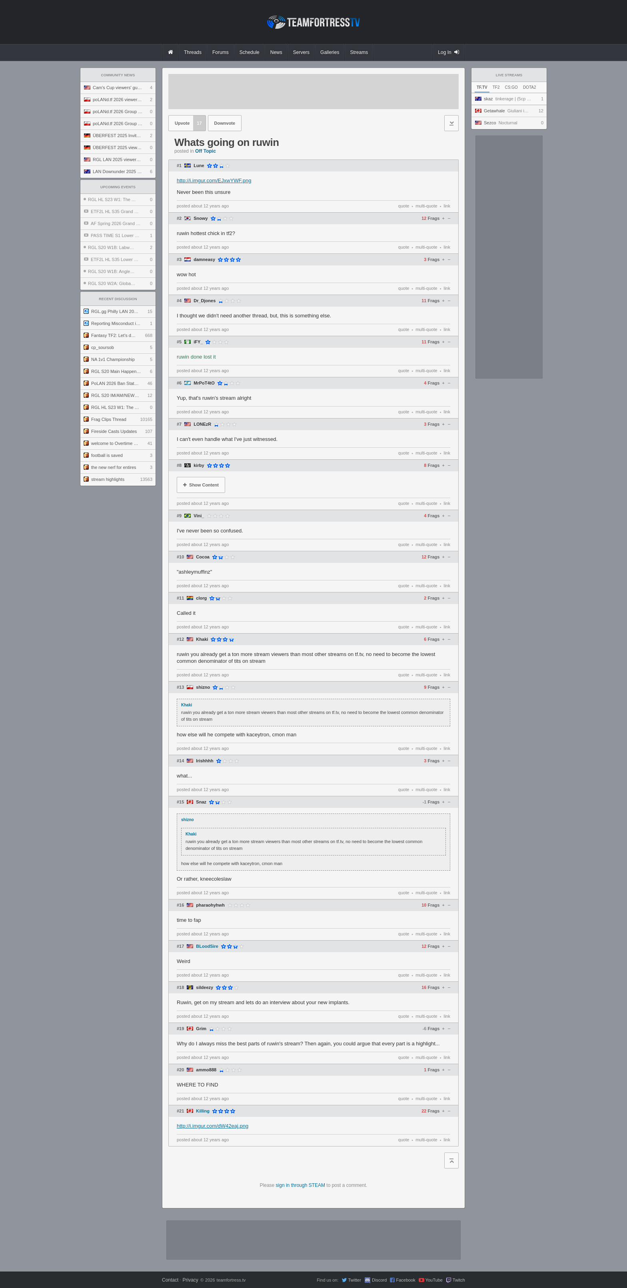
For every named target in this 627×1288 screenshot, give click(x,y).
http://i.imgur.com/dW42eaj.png (212, 1126)
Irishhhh (204, 761)
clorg (201, 598)
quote (403, 205)
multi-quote (426, 205)
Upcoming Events (118, 187)
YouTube (434, 1280)
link (446, 205)
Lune (199, 165)
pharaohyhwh (210, 905)
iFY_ (198, 342)
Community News (118, 75)
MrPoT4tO (204, 383)
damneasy (204, 259)
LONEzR (202, 424)
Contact (170, 1280)
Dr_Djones (205, 301)
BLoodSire (207, 946)
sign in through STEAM (300, 1185)
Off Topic (205, 151)
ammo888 (206, 1070)
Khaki (202, 639)
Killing (203, 1111)
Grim (201, 1029)
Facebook (405, 1280)
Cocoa (203, 557)
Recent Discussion (118, 299)
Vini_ (199, 516)
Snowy (201, 218)
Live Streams (509, 75)
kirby (199, 465)
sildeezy (204, 987)
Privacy (190, 1280)
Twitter (354, 1280)
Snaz (201, 802)
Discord (379, 1280)
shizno (203, 687)
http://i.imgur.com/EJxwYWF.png (214, 180)
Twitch (459, 1280)
